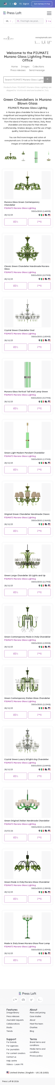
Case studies (35, 1016)
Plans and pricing (37, 1012)
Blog (32, 1031)
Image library (12, 1012)
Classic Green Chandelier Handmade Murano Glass (26, 267)
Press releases (12, 1016)
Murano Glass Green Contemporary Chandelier (21, 203)
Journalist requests (15, 1020)
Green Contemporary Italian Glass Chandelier (27, 698)
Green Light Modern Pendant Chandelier (24, 453)
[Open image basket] (48, 21)
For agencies (12, 1046)
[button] (5, 4)
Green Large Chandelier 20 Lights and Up (24, 575)
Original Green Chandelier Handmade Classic (26, 514)
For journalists (12, 1049)
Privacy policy (36, 1056)
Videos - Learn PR (14, 1064)
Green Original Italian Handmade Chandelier (26, 820)
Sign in (24, 4)
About (32, 1020)
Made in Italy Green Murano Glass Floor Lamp (27, 943)
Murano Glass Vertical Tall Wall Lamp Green (26, 391)
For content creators (15, 1053)
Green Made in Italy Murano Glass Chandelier (27, 882)
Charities (33, 1027)
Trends (9, 1031)
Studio (9, 1027)
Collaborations (13, 1024)
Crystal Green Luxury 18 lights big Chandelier (26, 759)
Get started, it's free (42, 4)
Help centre (11, 1060)
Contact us (11, 1057)
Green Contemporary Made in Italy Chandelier (27, 637)
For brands (11, 1042)
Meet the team (36, 1024)
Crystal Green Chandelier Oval (19, 330)
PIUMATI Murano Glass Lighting (20, 208)
